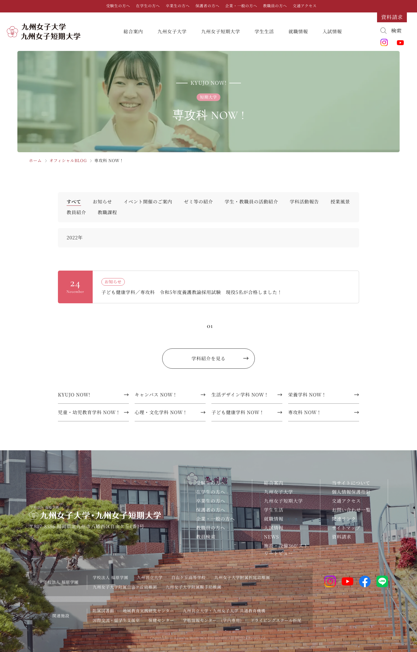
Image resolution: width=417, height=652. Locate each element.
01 (210, 326)
